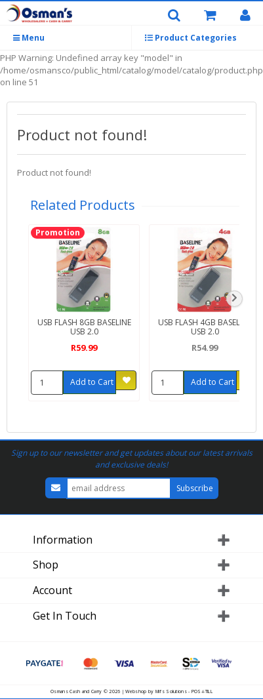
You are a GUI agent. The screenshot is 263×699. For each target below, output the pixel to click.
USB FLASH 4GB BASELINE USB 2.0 (205, 326)
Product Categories (191, 37)
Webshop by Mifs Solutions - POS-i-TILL (168, 691)
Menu (29, 37)
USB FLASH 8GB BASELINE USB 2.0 (84, 326)
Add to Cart (91, 382)
